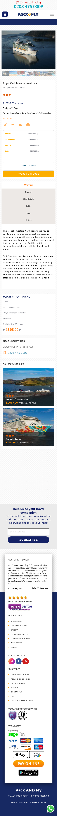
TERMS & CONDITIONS (20, 679)
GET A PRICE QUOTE (19, 625)
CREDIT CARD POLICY (20, 674)
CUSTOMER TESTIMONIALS (22, 700)
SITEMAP (14, 630)
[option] (28, 50)
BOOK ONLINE (16, 621)
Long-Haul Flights (19, 634)
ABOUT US (15, 687)
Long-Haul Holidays (20, 638)
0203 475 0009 (28, 6)
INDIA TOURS (16, 643)
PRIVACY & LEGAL (18, 683)
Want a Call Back (28, 173)
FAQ (12, 696)
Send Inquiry (28, 165)
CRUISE (14, 647)
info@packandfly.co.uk (32, 802)
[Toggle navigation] (52, 14)
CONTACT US (16, 692)
